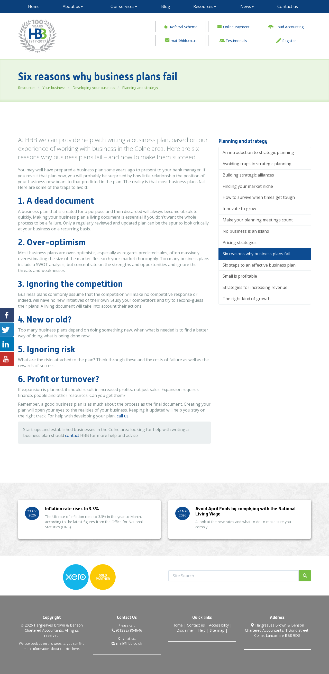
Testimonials (233, 40)
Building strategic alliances (248, 175)
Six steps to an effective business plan (259, 265)
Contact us (287, 6)
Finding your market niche (248, 186)
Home (34, 6)
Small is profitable (240, 276)
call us (123, 416)
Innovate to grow (239, 208)
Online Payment (233, 27)
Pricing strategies (240, 242)
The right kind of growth (246, 298)
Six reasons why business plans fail (256, 254)
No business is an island (246, 231)
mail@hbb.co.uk (180, 40)
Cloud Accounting (286, 27)
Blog (165, 6)
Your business (54, 87)
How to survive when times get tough (259, 197)
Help (202, 630)
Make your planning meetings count (258, 220)
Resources (204, 6)
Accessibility (219, 625)
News (247, 6)
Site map (217, 630)
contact (72, 435)
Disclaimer (185, 630)
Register (286, 40)
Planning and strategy (140, 87)
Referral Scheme (180, 27)
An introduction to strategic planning (258, 152)
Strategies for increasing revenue (255, 287)
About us (73, 6)
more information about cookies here (51, 649)
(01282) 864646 (127, 630)
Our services (124, 6)
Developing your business (93, 87)
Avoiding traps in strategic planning (257, 164)
